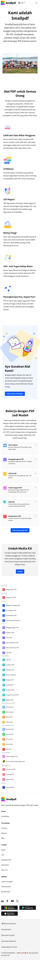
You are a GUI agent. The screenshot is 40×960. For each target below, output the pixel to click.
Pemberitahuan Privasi (9, 947)
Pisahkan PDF (10, 633)
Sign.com (4, 870)
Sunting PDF (9, 685)
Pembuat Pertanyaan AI (13, 621)
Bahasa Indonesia (8, 923)
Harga (3, 850)
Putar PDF (9, 638)
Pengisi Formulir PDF (12, 695)
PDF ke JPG (9, 722)
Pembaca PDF (10, 670)
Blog (2, 838)
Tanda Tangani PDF (12, 756)
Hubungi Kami (6, 929)
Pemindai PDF (10, 787)
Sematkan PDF (6, 860)
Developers (5, 865)
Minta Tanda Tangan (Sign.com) (15, 761)
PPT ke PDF (9, 739)
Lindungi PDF (10, 774)
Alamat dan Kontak (7, 935)
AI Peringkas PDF (11, 610)
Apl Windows (5, 892)
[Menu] (36, 3)
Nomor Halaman (11, 675)
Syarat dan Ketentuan (8, 941)
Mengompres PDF (11, 590)
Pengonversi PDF (11, 597)
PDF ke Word (10, 707)
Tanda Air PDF (10, 690)
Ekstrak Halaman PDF (12, 648)
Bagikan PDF (9, 700)
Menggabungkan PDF (12, 628)
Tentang (4, 828)
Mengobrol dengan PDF (13, 605)
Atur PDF (8, 653)
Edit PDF (8, 660)
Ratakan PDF (10, 779)
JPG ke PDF (9, 744)
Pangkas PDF (10, 680)
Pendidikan (5, 816)
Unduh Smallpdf (7, 882)
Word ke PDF (10, 729)
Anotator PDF (10, 665)
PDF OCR (8, 749)
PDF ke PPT (9, 717)
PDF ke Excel (9, 712)
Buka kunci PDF (10, 769)
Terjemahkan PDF (11, 615)
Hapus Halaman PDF (12, 643)
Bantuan (4, 833)
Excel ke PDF (9, 734)
